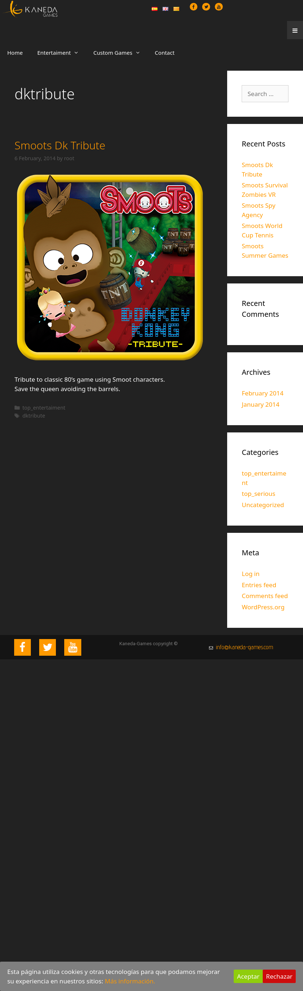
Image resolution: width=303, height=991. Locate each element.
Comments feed (265, 596)
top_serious (258, 493)
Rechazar (279, 976)
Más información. (130, 981)
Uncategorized (263, 505)
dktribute (33, 415)
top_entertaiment (43, 407)
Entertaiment (61, 52)
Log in (250, 573)
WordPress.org (263, 607)
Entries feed (259, 585)
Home (15, 52)
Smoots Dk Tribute (60, 145)
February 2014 (262, 393)
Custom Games (120, 52)
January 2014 (260, 404)
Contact (165, 52)
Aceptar (248, 976)
